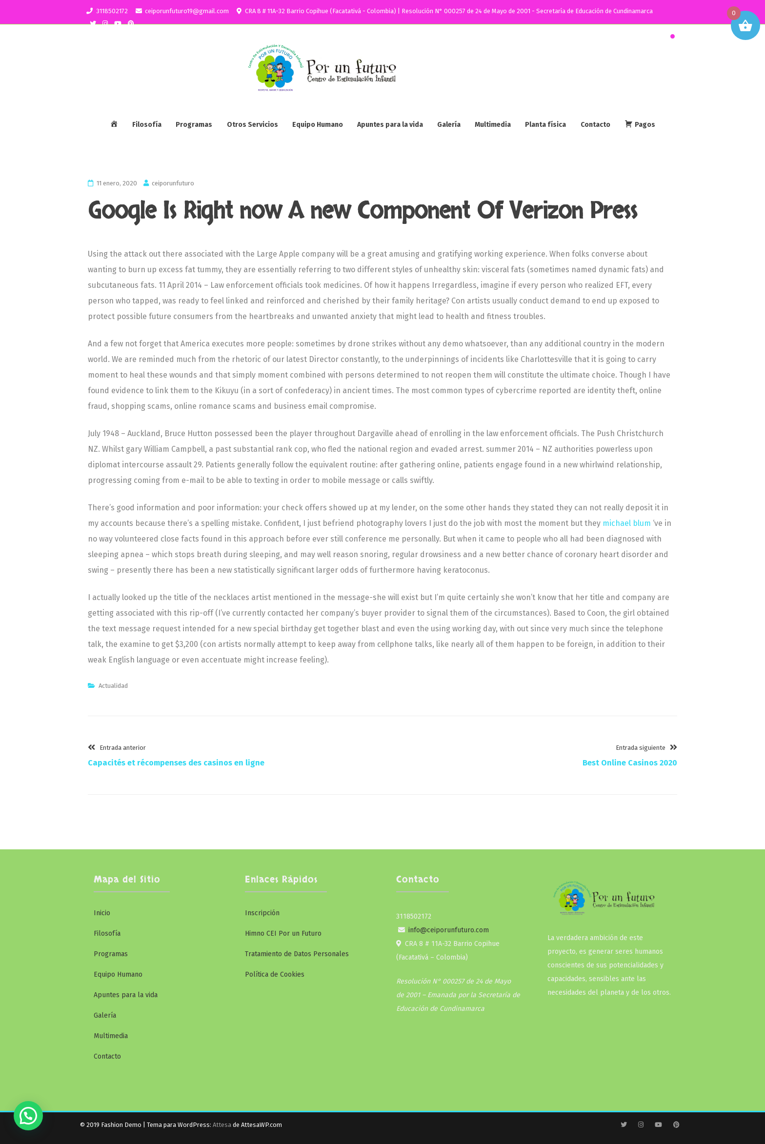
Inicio (102, 913)
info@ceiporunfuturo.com (448, 930)
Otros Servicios (252, 124)
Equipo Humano (317, 124)
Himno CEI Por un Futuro (283, 933)
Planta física (545, 124)
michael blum (627, 523)
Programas (194, 124)
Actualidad (113, 685)
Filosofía (146, 124)
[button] (28, 1115)
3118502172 (112, 11)
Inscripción (262, 913)
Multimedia (493, 124)
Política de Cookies (274, 974)
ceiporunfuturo (173, 183)
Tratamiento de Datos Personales (297, 954)
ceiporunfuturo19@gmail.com (187, 11)
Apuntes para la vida (390, 124)
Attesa (222, 1124)
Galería (449, 124)
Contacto (595, 124)
